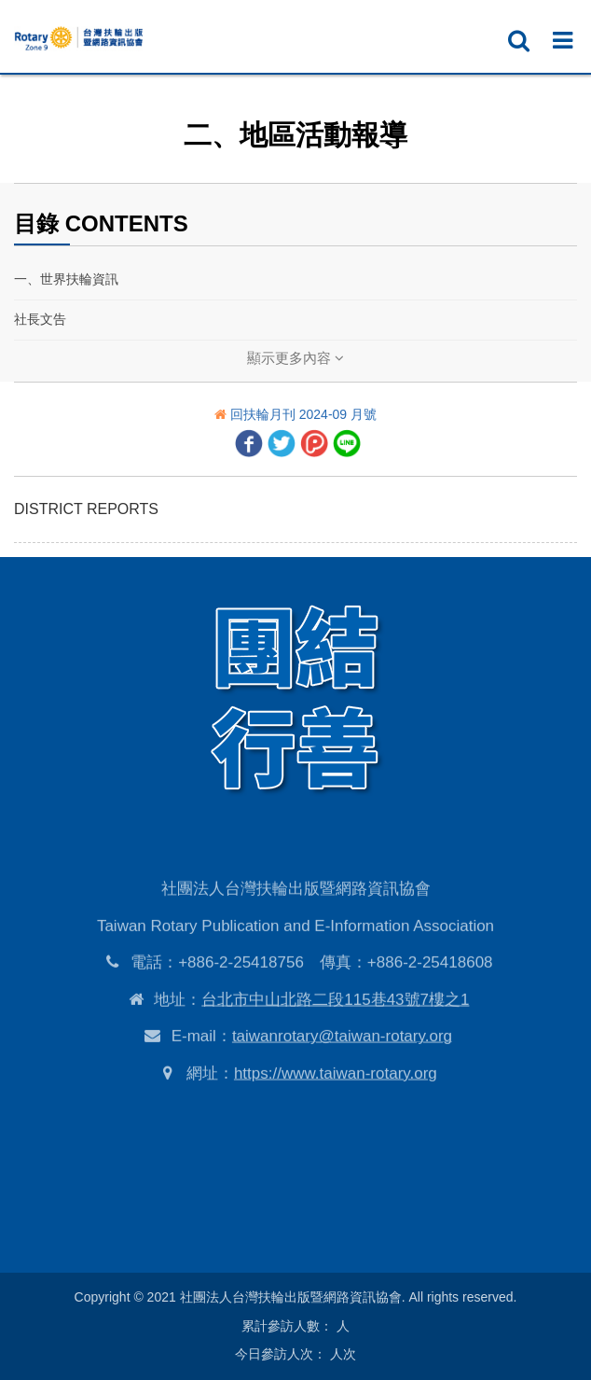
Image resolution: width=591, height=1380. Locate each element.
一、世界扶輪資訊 (66, 279)
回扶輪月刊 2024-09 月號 (303, 414)
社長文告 (40, 319)
